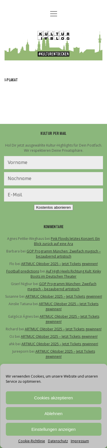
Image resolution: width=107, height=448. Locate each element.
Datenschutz (58, 441)
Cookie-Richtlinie (31, 441)
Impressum (80, 441)
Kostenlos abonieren (53, 207)
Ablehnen (53, 413)
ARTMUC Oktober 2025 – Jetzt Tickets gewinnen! (59, 263)
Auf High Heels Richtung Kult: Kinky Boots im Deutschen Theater (66, 274)
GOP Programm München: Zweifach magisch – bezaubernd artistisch (64, 254)
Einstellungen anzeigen (53, 429)
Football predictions (22, 271)
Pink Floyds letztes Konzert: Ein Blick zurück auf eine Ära (67, 241)
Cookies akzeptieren (53, 397)
